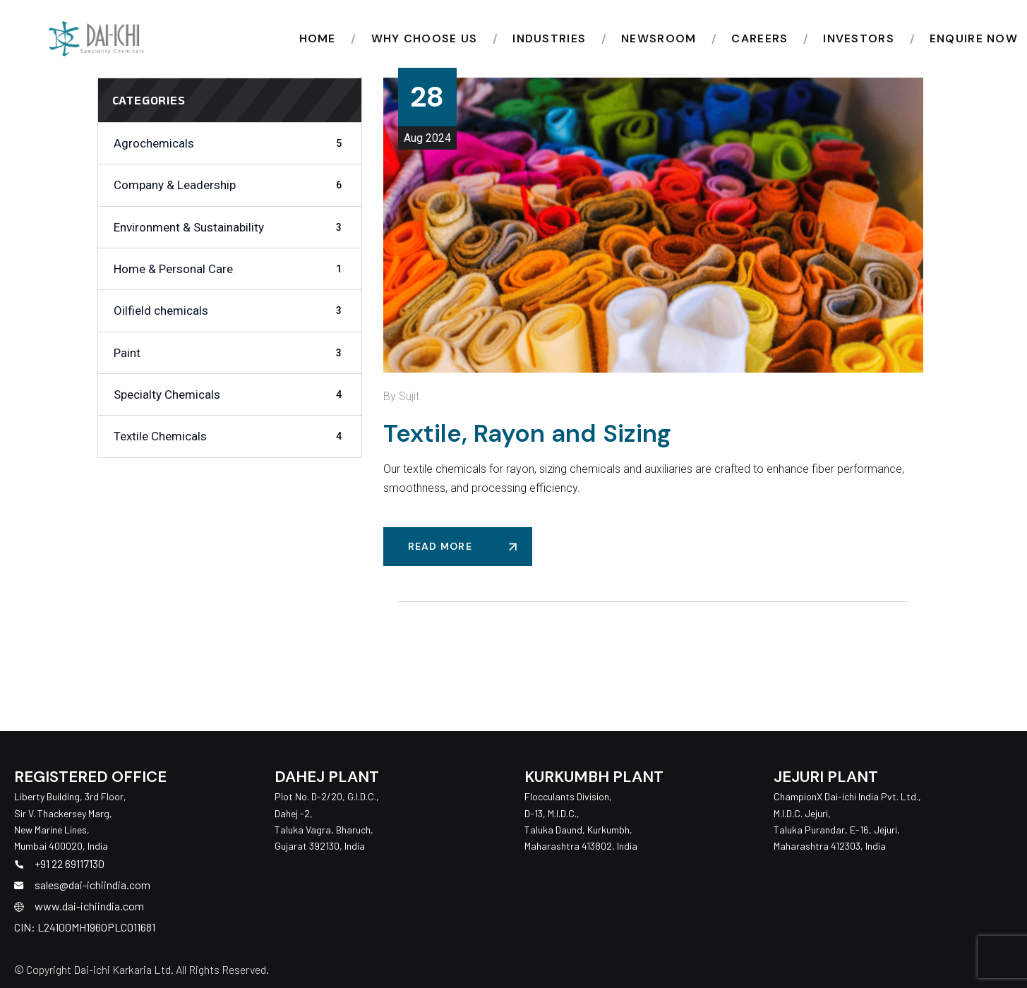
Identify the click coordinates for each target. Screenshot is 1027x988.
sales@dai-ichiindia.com (92, 884)
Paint (230, 352)
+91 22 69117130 (69, 863)
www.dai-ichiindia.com (89, 905)
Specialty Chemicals (230, 394)
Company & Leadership (230, 184)
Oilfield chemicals (230, 310)
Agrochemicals (230, 143)
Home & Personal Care (230, 268)
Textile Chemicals (230, 436)
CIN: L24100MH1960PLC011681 (84, 927)
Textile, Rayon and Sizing (527, 433)
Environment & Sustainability (230, 227)
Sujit (409, 396)
